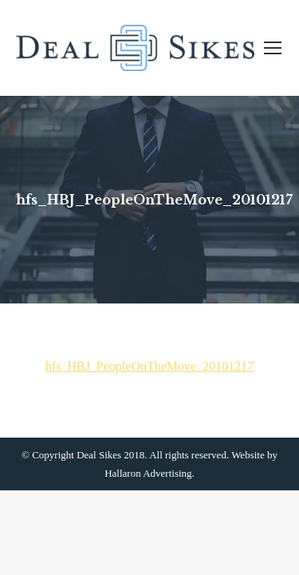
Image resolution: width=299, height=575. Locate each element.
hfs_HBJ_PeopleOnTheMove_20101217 (149, 366)
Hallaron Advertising (147, 473)
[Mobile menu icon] (272, 48)
